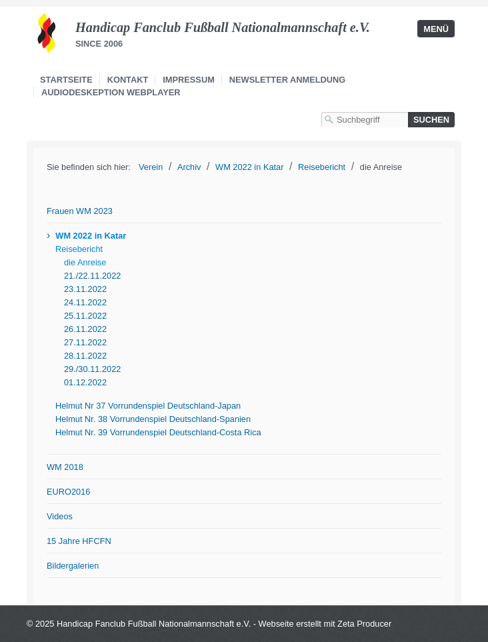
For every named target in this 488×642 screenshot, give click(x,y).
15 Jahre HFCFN (79, 541)
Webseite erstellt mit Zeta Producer (325, 624)
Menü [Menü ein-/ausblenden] (436, 29)
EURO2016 (68, 492)
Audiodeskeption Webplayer (111, 92)
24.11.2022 (85, 302)
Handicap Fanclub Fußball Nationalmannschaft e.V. (222, 27)
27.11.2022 (85, 342)
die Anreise (85, 262)
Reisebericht (79, 249)
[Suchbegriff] (364, 119)
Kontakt (128, 80)
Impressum (189, 80)
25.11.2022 (85, 316)
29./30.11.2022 (92, 369)
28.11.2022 (85, 356)
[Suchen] (431, 119)
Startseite (66, 80)
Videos (60, 516)
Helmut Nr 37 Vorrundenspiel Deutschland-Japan (148, 406)
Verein (151, 167)
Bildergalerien (73, 566)
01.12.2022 (85, 382)
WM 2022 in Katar (90, 236)
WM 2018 (65, 467)
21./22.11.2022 (92, 276)
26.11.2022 (85, 329)
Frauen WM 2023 (80, 211)
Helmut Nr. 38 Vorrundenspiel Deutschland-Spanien (153, 419)
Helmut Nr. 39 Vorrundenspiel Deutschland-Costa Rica (158, 432)
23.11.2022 (85, 289)
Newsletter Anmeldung (287, 80)
